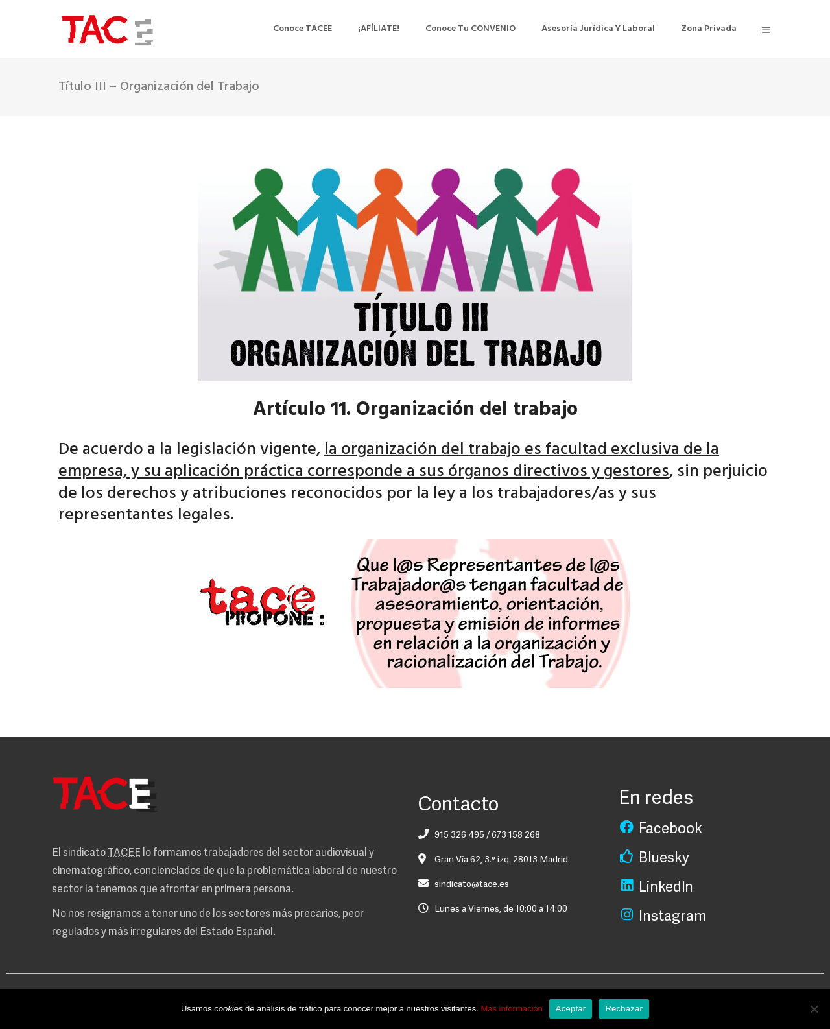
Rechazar (624, 1008)
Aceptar (571, 1008)
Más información (511, 1008)
